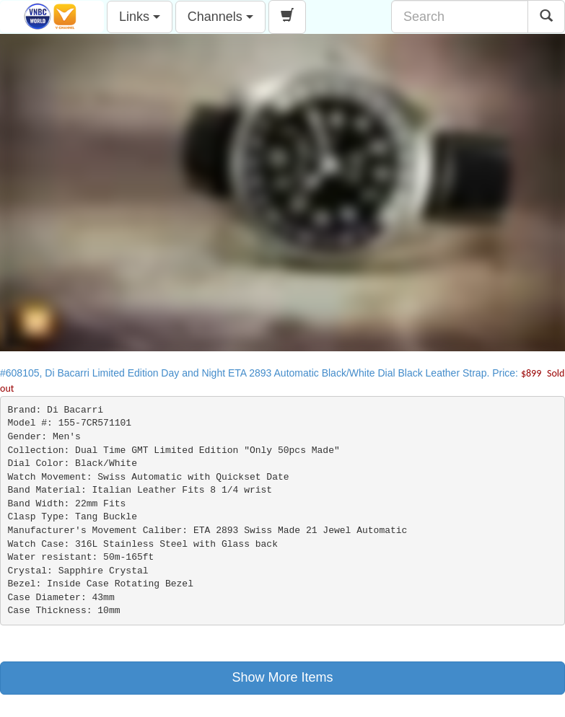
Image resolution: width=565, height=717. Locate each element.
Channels (220, 16)
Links (139, 16)
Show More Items (282, 677)
